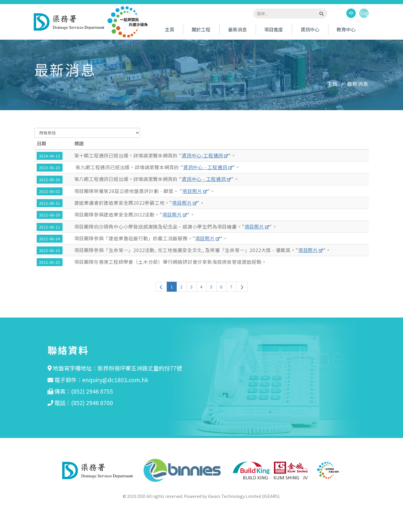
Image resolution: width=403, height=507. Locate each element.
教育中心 (346, 29)
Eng (364, 13)
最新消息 (237, 29)
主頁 (169, 29)
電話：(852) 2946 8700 (83, 403)
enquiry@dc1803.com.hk (115, 380)
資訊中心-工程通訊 (202, 155)
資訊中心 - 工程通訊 (205, 167)
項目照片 (192, 190)
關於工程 (201, 29)
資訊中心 (310, 29)
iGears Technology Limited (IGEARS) (243, 496)
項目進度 (273, 29)
